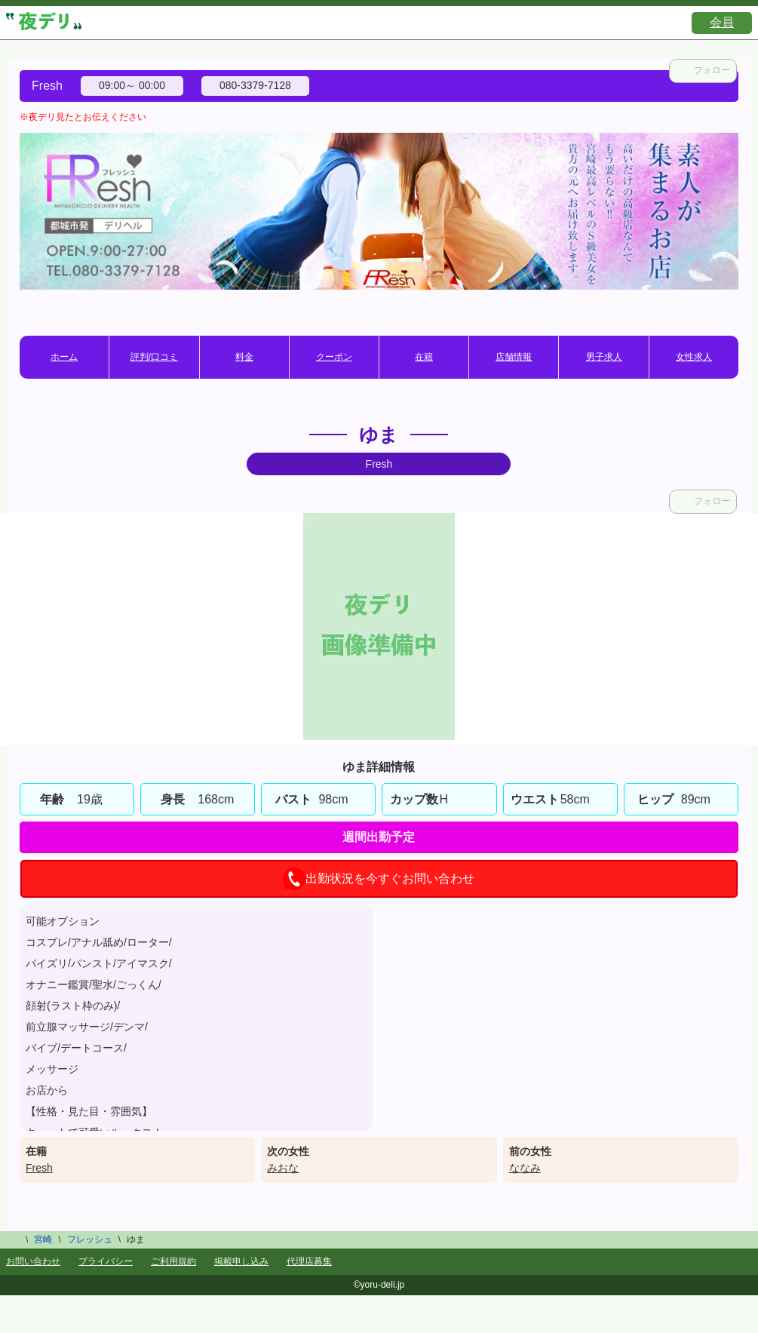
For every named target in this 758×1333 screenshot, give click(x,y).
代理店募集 (309, 1261)
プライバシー (105, 1261)
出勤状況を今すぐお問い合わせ (378, 879)
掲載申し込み (241, 1261)
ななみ (525, 1168)
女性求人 (694, 357)
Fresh (39, 1168)
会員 (722, 22)
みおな (283, 1168)
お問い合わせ (33, 1261)
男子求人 (604, 357)
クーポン (334, 357)
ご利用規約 (173, 1261)
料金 (244, 357)
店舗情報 (514, 357)
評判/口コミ (154, 357)
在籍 (424, 357)
